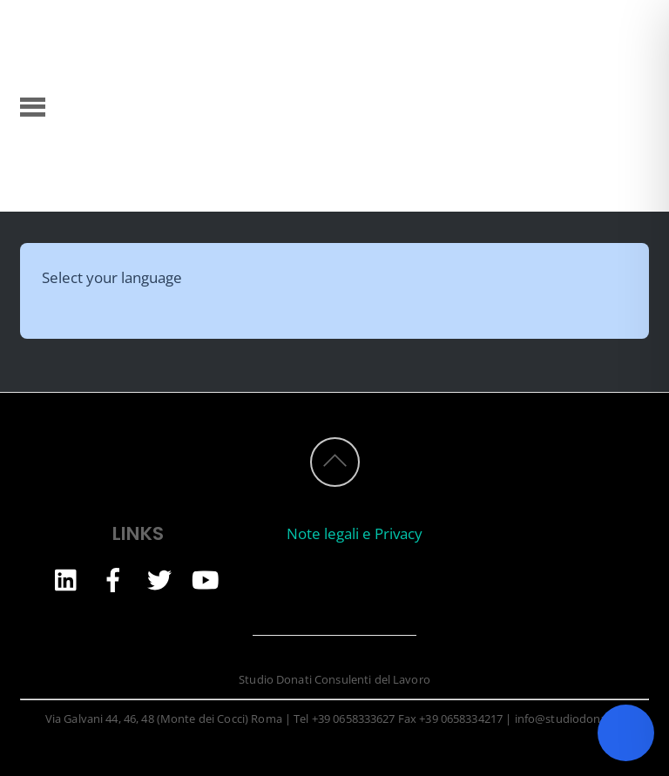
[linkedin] (67, 579)
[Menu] (32, 105)
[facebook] (113, 579)
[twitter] (159, 579)
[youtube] (205, 579)
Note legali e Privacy (354, 533)
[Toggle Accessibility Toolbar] (626, 733)
